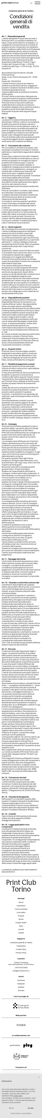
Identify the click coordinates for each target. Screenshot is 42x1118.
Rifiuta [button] (11, 1108)
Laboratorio (21, 906)
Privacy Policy (21, 953)
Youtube (21, 990)
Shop (21, 926)
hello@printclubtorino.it (21, 971)
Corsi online (21, 912)
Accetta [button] (30, 1108)
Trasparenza (20, 946)
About (21, 902)
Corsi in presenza (21, 909)
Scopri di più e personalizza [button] (21, 1113)
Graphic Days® (21, 923)
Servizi (21, 919)
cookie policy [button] (17, 1096)
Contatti (21, 933)
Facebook (21, 980)
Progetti (21, 916)
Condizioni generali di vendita (21, 943)
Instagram (21, 984)
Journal (21, 929)
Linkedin (21, 987)
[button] (39, 1077)
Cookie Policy (21, 949)
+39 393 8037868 (21, 967)
